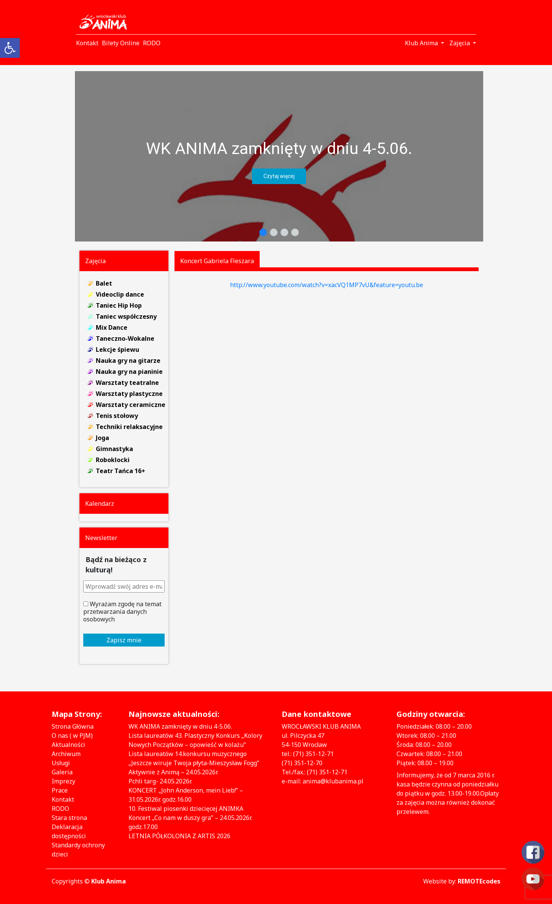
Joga (102, 438)
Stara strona (69, 817)
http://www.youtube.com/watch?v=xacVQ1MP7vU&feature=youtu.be (326, 285)
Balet (104, 283)
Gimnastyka (114, 449)
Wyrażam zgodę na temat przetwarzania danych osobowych (122, 611)
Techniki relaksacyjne (129, 427)
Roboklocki (113, 460)
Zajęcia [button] (460, 43)
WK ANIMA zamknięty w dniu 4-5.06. (279, 148)
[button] (279, 156)
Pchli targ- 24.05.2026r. (160, 781)
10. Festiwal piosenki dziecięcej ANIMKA (185, 808)
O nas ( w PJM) (72, 735)
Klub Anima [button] (422, 43)
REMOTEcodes (479, 881)
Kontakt (63, 799)
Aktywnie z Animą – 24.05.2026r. (173, 772)
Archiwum (66, 754)
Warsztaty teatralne (127, 382)
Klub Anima (108, 881)
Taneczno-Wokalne (125, 338)
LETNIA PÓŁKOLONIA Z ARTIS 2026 (179, 836)
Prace (60, 790)
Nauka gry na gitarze (128, 360)
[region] (279, 156)
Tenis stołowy (117, 415)
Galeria (62, 772)
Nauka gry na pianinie (129, 371)
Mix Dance (111, 327)
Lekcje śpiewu (117, 349)
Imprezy (63, 781)
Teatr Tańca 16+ (120, 471)
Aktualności (68, 744)
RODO (60, 808)
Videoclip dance (120, 294)
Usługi (61, 763)
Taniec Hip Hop (119, 305)
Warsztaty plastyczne (129, 393)
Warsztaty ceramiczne (130, 404)
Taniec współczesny (126, 316)
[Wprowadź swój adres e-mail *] (124, 586)
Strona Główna (73, 726)
